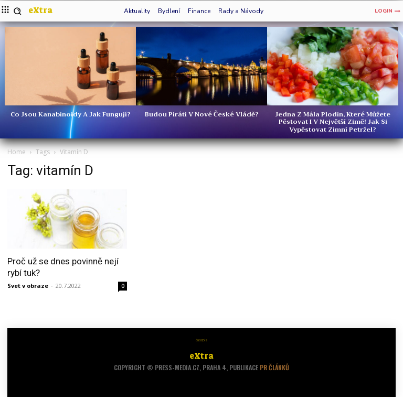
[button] (17, 11)
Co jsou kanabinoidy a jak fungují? (70, 114)
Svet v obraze (27, 285)
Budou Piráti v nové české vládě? (202, 114)
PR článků (274, 367)
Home (16, 151)
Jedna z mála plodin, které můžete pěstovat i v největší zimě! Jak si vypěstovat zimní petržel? (332, 122)
